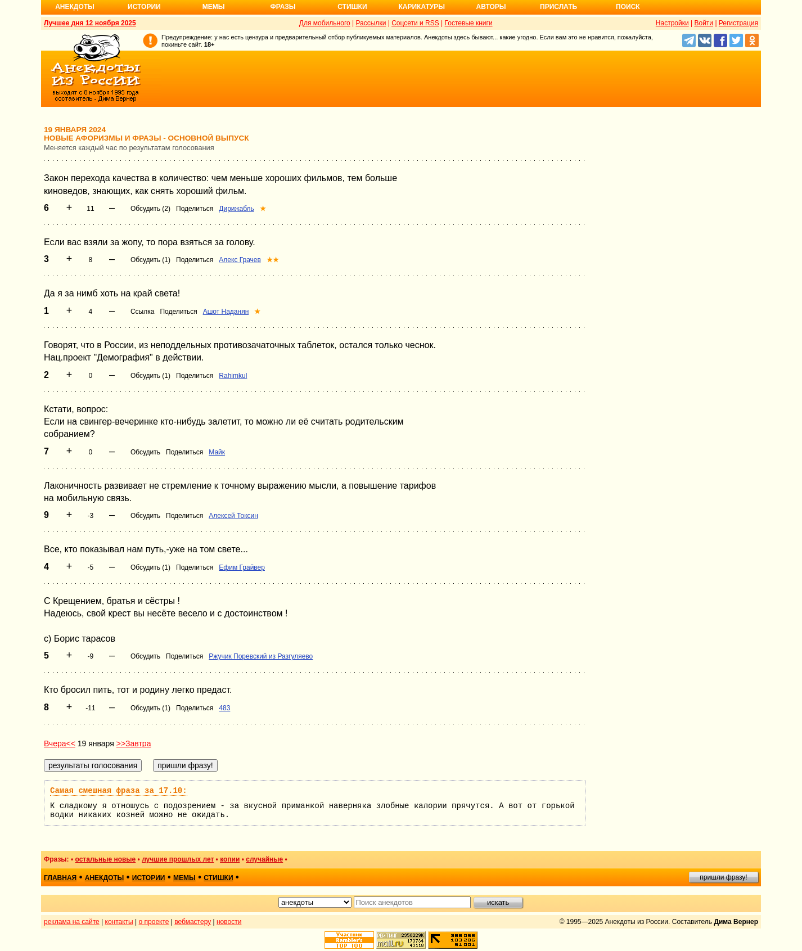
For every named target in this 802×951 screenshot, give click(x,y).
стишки (218, 878)
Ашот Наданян (226, 312)
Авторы (491, 7)
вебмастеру (192, 922)
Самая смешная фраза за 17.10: (118, 790)
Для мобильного (324, 23)
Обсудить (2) (150, 209)
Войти (703, 23)
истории (148, 878)
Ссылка (142, 312)
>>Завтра (133, 743)
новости (229, 922)
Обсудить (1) (150, 260)
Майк (217, 452)
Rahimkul (233, 376)
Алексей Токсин (233, 516)
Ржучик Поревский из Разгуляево (261, 656)
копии (230, 859)
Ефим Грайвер (242, 567)
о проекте (154, 922)
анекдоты (104, 878)
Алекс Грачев (240, 260)
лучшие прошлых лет (178, 859)
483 (224, 708)
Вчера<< (59, 743)
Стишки (352, 7)
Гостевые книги (469, 23)
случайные (264, 859)
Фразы (282, 7)
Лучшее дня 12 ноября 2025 (90, 23)
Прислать (558, 7)
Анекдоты (74, 7)
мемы (184, 878)
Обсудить (145, 452)
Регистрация (738, 23)
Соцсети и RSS (415, 23)
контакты (119, 922)
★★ (273, 260)
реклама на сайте (72, 922)
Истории (144, 7)
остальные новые (105, 859)
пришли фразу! (723, 877)
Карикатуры (421, 7)
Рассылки (370, 23)
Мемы (213, 7)
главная (60, 878)
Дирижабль (236, 209)
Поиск (628, 7)
